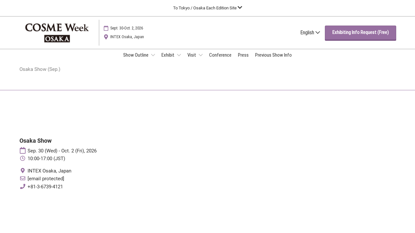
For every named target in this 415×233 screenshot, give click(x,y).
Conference (220, 61)
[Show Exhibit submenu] (179, 61)
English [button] (310, 39)
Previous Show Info (273, 61)
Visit (192, 61)
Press (243, 61)
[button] (360, 39)
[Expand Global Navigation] (207, 8)
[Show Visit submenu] (201, 61)
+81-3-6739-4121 (45, 193)
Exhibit (168, 61)
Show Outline (136, 61)
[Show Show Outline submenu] (153, 61)
